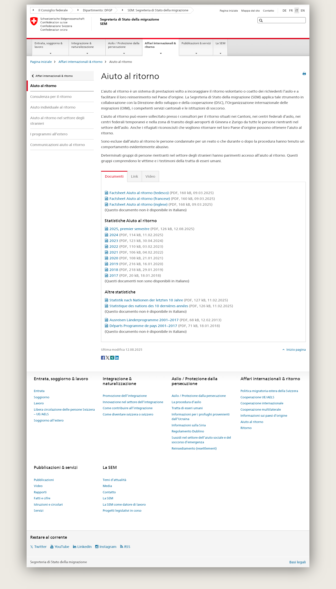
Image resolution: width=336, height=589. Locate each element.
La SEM (220, 43)
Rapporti (40, 492)
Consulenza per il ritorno (51, 96)
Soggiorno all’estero (49, 420)
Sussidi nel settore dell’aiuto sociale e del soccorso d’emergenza (201, 440)
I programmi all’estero (48, 134)
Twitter (40, 546)
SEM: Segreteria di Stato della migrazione (155, 10)
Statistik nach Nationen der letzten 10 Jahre (169, 300)
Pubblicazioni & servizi (196, 43)
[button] (261, 20)
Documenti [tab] (114, 176)
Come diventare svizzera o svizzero (128, 414)
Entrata (39, 391)
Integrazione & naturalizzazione (82, 45)
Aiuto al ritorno (252, 422)
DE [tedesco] (284, 10)
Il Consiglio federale (50, 10)
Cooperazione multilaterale (261, 409)
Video (38, 486)
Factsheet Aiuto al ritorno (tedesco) (162, 192)
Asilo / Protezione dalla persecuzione (123, 45)
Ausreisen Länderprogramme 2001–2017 (165, 320)
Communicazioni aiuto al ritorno (57, 144)
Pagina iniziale (229, 10)
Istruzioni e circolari (48, 504)
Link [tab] (134, 176)
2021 (136, 252)
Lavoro (39, 403)
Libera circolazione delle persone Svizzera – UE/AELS (64, 411)
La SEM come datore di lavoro (124, 504)
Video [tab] (150, 176)
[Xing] (112, 357)
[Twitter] (108, 357)
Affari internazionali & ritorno (160, 46)
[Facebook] (103, 357)
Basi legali (297, 562)
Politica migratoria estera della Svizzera (269, 391)
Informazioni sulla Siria (189, 425)
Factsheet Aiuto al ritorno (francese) (162, 198)
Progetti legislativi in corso (122, 510)
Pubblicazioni (44, 480)
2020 (136, 258)
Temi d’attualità (114, 480)
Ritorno (246, 428)
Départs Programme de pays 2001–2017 (165, 325)
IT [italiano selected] (296, 10)
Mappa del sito (250, 10)
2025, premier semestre (152, 228)
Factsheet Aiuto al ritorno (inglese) (161, 204)
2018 (136, 269)
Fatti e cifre (42, 498)
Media (107, 486)
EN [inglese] (303, 10)
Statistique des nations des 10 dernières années (171, 306)
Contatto (268, 10)
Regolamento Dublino (188, 431)
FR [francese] (291, 10)
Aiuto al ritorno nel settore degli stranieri (57, 121)
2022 (136, 246)
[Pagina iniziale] (99, 24)
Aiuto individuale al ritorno (52, 107)
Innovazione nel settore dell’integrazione (133, 402)
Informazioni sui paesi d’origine (264, 415)
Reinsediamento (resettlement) (194, 448)
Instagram (108, 546)
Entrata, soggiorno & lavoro (48, 45)
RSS (127, 546)
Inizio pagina (296, 349)
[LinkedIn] (117, 357)
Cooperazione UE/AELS (257, 397)
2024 (136, 235)
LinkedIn (84, 546)
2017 (135, 275)
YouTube (62, 546)
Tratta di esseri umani (187, 408)
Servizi (39, 510)
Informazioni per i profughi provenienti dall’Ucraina (201, 416)
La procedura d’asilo (186, 402)
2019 (136, 264)
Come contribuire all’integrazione (128, 408)
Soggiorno (41, 397)
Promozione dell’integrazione (125, 396)
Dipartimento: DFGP (95, 10)
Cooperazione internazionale (262, 403)
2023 (136, 240)
